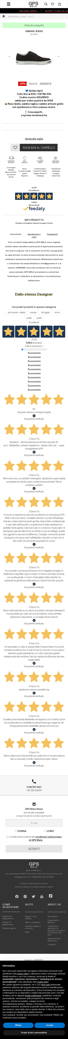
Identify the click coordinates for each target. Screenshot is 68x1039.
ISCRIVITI (34, 848)
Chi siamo (53, 916)
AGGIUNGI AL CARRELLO (39, 147)
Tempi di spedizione (7, 923)
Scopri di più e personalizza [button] (34, 1032)
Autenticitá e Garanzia (54, 939)
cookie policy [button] (42, 982)
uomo (57, 312)
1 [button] (26, 79)
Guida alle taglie (34, 139)
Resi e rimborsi (32, 922)
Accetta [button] (49, 1025)
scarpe (33, 312)
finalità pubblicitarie (33, 996)
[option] (34, 56)
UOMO (49, 831)
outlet (29, 318)
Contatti (52, 944)
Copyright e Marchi (45, 887)
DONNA (20, 831)
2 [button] (31, 79)
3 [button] (36, 79)
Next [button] (58, 56)
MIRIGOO (38, 960)
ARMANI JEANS (34, 31)
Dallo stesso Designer (34, 294)
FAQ (27, 932)
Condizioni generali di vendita (26, 887)
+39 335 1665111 (34, 787)
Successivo (34, 353)
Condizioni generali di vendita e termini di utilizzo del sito (56, 930)
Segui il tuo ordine (31, 917)
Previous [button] (9, 56)
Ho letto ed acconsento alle (34, 838)
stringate (45, 312)
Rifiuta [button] (18, 1025)
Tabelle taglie (9, 928)
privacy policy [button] (23, 974)
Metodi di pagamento (8, 917)
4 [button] (41, 79)
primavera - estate (16, 312)
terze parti (45, 985)
